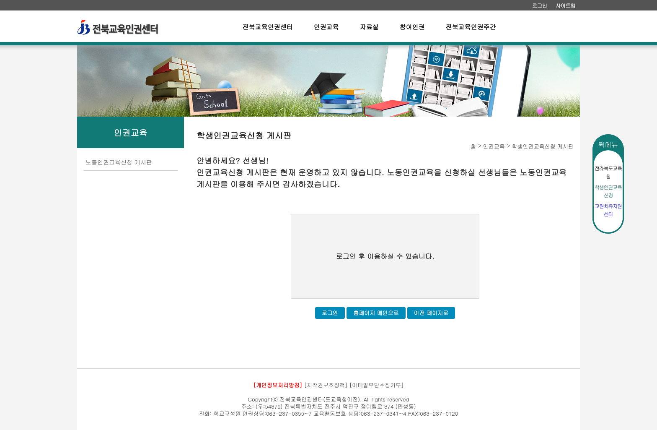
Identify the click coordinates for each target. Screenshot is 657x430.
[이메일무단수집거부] (376, 385)
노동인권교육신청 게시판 (118, 162)
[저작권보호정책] (326, 385)
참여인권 (412, 26)
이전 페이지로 (431, 313)
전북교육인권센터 (268, 26)
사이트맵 (566, 5)
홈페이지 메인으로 (375, 313)
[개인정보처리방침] (277, 385)
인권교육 (326, 26)
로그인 (539, 5)
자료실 (369, 26)
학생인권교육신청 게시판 (543, 146)
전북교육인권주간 (471, 26)
